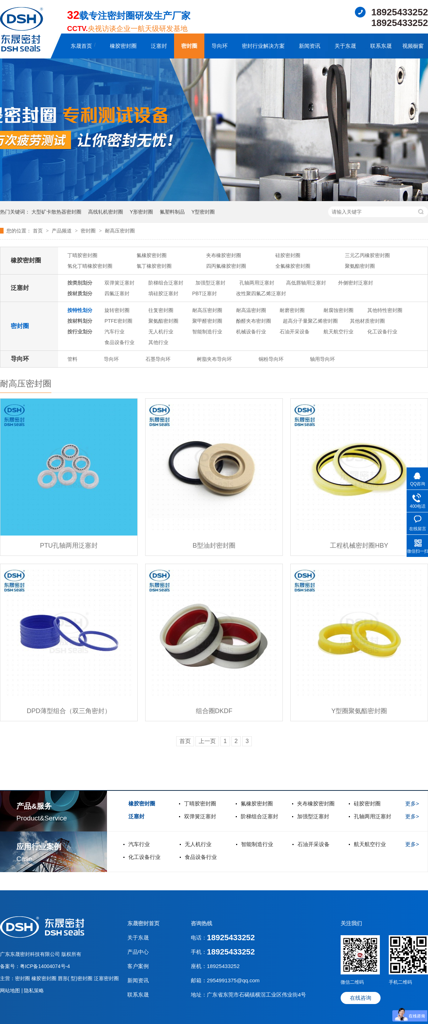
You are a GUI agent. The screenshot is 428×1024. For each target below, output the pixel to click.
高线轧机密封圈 (105, 212)
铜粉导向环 (271, 359)
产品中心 (138, 952)
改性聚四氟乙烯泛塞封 (261, 293)
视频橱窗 (413, 46)
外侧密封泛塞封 (355, 283)
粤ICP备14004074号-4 (45, 966)
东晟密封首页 (143, 923)
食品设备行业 (119, 342)
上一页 (207, 741)
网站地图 (10, 990)
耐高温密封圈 (251, 310)
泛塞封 (159, 46)
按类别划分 (79, 283)
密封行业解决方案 (263, 46)
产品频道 (62, 231)
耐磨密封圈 (292, 310)
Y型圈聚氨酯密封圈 (359, 711)
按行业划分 (79, 331)
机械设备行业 (251, 331)
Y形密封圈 (141, 212)
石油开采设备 (295, 331)
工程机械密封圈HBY (359, 545)
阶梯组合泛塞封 (165, 283)
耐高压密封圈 (120, 231)
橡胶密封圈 (123, 46)
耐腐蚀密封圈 (338, 310)
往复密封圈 (160, 310)
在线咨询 (360, 998)
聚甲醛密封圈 (207, 321)
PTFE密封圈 (118, 321)
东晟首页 (81, 46)
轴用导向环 (322, 359)
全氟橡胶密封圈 (292, 266)
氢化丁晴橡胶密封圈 (89, 266)
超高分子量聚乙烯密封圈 (310, 321)
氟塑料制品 (172, 212)
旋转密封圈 (117, 310)
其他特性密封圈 (384, 310)
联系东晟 (381, 46)
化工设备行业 (382, 331)
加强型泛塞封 (210, 283)
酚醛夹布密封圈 (253, 321)
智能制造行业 (207, 331)
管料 (72, 359)
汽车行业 (114, 331)
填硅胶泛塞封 (163, 293)
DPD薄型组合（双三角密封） (69, 711)
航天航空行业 (338, 331)
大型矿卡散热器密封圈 (56, 212)
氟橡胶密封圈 (152, 255)
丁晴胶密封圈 (82, 255)
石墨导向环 (158, 359)
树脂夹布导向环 (214, 359)
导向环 (220, 46)
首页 (38, 231)
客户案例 (138, 966)
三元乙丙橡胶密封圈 (367, 255)
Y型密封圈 (203, 212)
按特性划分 (79, 310)
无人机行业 (160, 331)
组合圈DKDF (214, 711)
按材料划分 (79, 321)
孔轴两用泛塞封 (256, 283)
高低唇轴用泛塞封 (306, 283)
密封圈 (189, 46)
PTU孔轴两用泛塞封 (69, 545)
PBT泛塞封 (204, 293)
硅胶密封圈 (287, 255)
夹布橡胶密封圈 (223, 255)
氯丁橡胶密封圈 (154, 266)
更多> (412, 803)
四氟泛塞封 (117, 293)
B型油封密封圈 (214, 545)
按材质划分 (79, 293)
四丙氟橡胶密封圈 (226, 266)
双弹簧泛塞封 (119, 283)
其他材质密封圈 (367, 321)
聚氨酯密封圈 (360, 266)
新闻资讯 (309, 46)
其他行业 (158, 342)
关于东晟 (345, 46)
